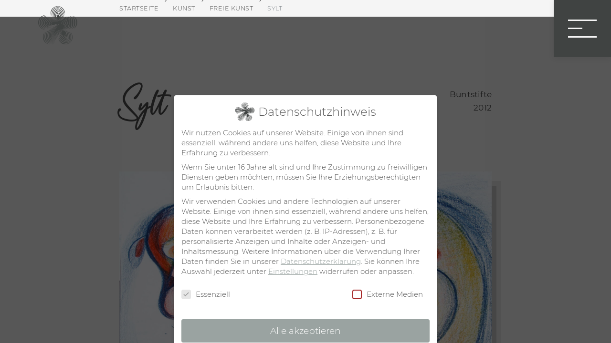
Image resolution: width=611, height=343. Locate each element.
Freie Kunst (231, 8)
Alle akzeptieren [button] (305, 330)
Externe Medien (387, 294)
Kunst (184, 8)
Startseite (138, 8)
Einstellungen (292, 271)
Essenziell (205, 294)
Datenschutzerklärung (321, 261)
